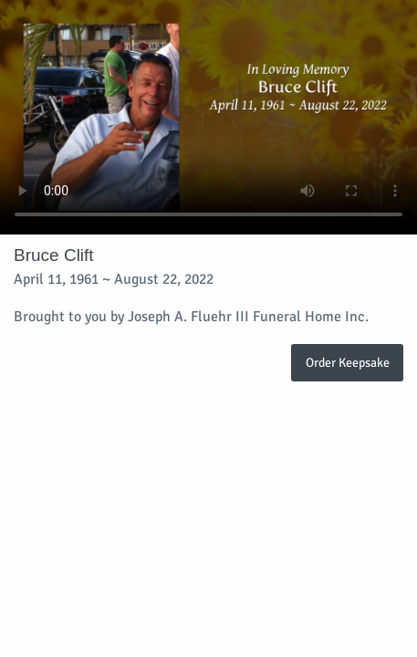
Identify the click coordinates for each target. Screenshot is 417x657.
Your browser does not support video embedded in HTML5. (208, 117)
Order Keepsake (348, 362)
